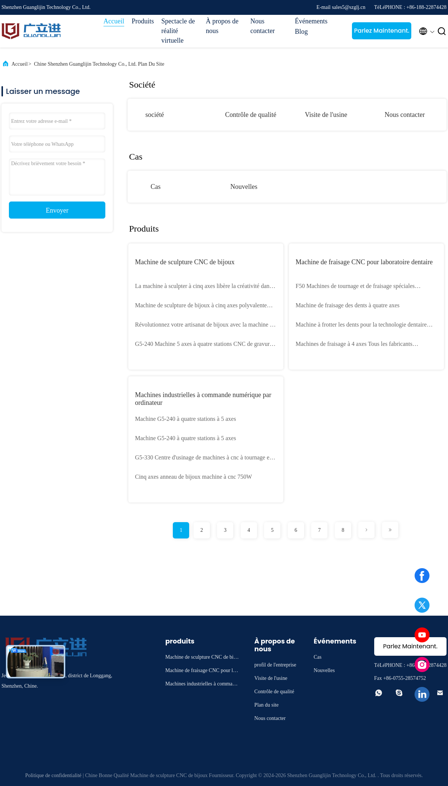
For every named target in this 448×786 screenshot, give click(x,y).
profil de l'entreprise (275, 665)
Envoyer (57, 210)
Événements (311, 21)
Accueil (113, 21)
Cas (156, 186)
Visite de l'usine (326, 114)
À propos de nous (222, 26)
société (154, 114)
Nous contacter (262, 26)
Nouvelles (243, 186)
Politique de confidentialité (53, 775)
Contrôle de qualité (250, 114)
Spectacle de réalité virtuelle (178, 30)
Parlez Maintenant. (381, 30)
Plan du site (266, 705)
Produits (143, 21)
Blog (301, 31)
